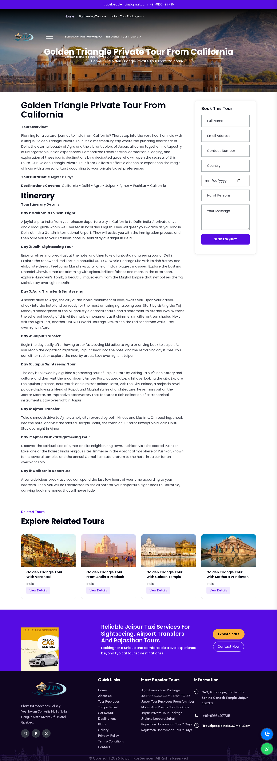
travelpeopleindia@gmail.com (226, 726)
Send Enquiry (225, 239)
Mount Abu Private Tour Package (165, 707)
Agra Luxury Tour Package (160, 690)
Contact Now (229, 646)
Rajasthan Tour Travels (123, 37)
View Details (38, 590)
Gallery (103, 730)
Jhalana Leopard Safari (158, 718)
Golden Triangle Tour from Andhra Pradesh (105, 574)
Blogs (102, 724)
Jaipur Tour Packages (127, 16)
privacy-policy (108, 735)
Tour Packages (109, 701)
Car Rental (106, 713)
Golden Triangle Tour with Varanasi (44, 574)
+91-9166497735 (212, 715)
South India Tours (117, 57)
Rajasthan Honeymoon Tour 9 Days (166, 730)
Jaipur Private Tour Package (161, 713)
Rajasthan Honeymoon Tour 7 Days (166, 724)
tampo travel (108, 707)
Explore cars (228, 634)
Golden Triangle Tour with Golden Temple (164, 574)
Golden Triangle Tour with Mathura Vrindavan (227, 574)
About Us (105, 696)
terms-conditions (111, 741)
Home (69, 16)
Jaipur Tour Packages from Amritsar (167, 701)
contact (104, 747)
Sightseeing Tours (92, 16)
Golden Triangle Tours (82, 57)
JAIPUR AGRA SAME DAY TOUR (165, 696)
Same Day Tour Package (83, 37)
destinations (107, 718)
